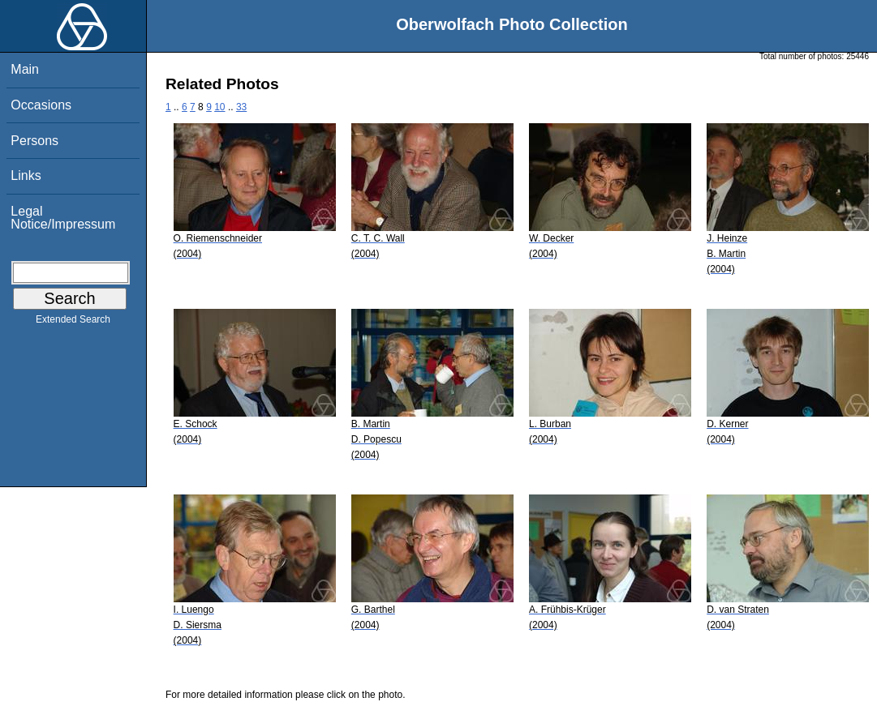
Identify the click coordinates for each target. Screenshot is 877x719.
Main (25, 69)
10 (219, 107)
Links (26, 175)
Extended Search (73, 322)
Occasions (41, 105)
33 (241, 107)
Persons (34, 141)
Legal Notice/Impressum (63, 217)
